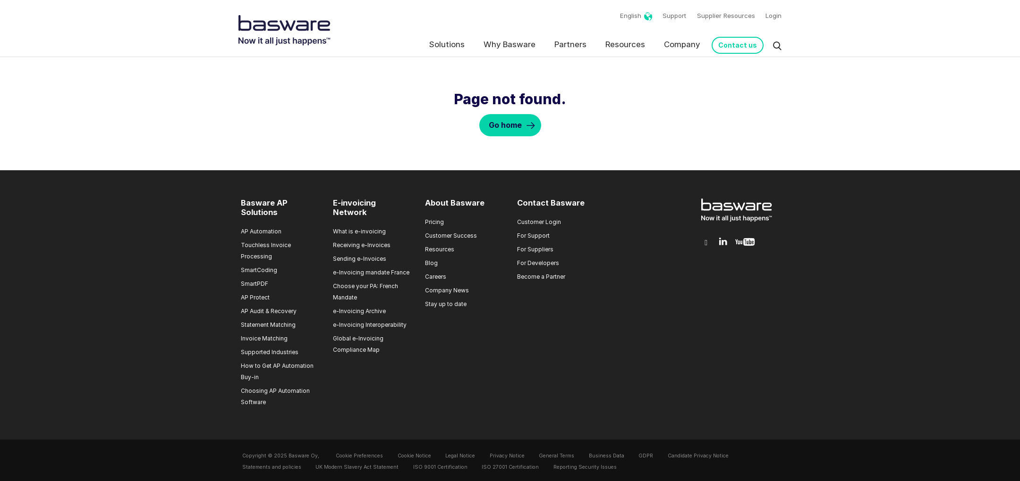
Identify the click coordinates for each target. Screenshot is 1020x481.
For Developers (538, 262)
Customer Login (539, 221)
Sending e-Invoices (359, 258)
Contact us (737, 45)
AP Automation (261, 231)
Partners (570, 44)
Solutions (447, 44)
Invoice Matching (264, 338)
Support (674, 15)
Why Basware (510, 44)
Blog (431, 262)
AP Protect (255, 297)
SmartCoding (259, 270)
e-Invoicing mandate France (371, 272)
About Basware (454, 202)
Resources (625, 44)
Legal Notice (460, 456)
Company (682, 44)
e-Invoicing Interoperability (370, 324)
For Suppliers (535, 249)
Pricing (434, 221)
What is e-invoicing (359, 231)
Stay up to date (446, 303)
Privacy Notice (507, 456)
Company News (447, 290)
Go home (505, 125)
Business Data (606, 456)
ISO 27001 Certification (510, 467)
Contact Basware (551, 202)
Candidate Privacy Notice (698, 456)
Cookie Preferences (359, 456)
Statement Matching (268, 324)
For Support (533, 235)
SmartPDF (254, 283)
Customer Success (451, 235)
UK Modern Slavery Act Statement (357, 467)
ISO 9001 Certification (440, 467)
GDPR (645, 456)
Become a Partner (541, 276)
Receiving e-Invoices (362, 245)
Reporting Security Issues (585, 467)
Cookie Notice (414, 456)
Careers (435, 276)
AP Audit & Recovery (269, 311)
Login (773, 15)
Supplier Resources (726, 15)
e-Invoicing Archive (359, 311)
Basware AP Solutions (264, 207)
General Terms (556, 456)
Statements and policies (271, 467)
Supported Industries (269, 352)
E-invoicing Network (354, 207)
